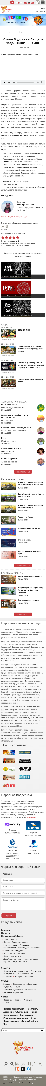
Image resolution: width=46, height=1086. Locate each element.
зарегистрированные (27, 243)
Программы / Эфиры (12, 936)
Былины (7, 1003)
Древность (32, 984)
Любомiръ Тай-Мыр (25, 205)
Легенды (28, 1000)
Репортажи (36, 948)
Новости (5, 933)
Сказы (4, 997)
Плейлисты (33, 1009)
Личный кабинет (30, 1021)
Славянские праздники (13, 951)
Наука (17, 987)
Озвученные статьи (12, 956)
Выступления (9, 974)
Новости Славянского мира (15, 942)
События (5, 968)
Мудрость (7, 987)
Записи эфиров (10, 939)
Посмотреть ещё (23, 472)
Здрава (6, 984)
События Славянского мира (15, 971)
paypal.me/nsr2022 (33, 853)
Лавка (34, 1012)
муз (32, 2)
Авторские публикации (15, 1012)
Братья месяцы (10, 945)
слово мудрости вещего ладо (14, 216)
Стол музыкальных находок (16, 948)
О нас (33, 1018)
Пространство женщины (14, 953)
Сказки (18, 1000)
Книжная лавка (31, 959)
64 (29, 2)
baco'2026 (7, 1083)
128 (26, 2)
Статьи (5, 981)
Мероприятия (10, 1015)
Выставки (7, 977)
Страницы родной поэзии (15, 962)
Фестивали (36, 971)
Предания (7, 1000)
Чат (37, 11)
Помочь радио (11, 1021)
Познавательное (25, 974)
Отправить (9, 915)
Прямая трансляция (13, 1009)
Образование (19, 984)
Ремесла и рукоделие (13, 990)
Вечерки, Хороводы (24, 977)
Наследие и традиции (13, 992)
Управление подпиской (15, 1018)
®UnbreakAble (26, 1083)
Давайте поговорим (12, 959)
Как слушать (26, 1015)
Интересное (30, 990)
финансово (31, 817)
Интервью (24, 945)
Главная (5, 930)
